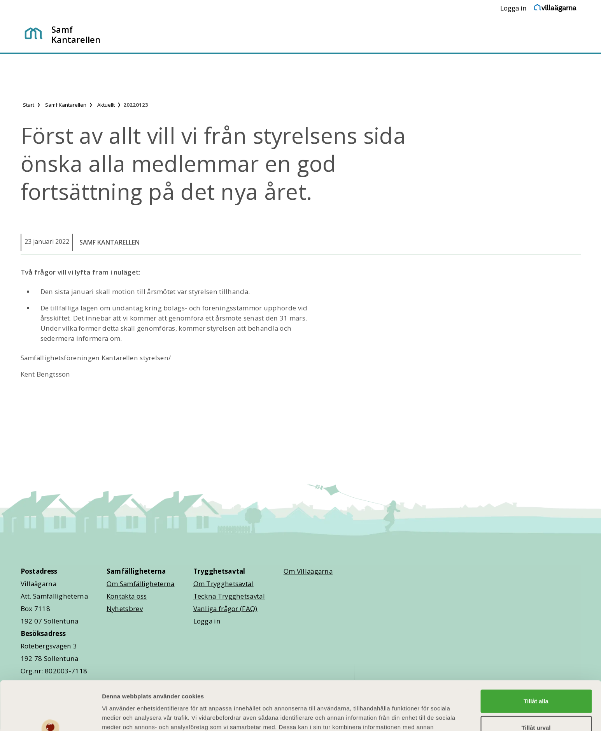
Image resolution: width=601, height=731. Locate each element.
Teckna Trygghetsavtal (229, 596)
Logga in (513, 8)
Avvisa (536, 707)
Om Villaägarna (308, 571)
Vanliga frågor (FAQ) (225, 608)
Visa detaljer (422, 715)
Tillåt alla (536, 655)
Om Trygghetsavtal (223, 583)
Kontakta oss (127, 596)
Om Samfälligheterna (141, 583)
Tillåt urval (536, 681)
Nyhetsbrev (125, 608)
